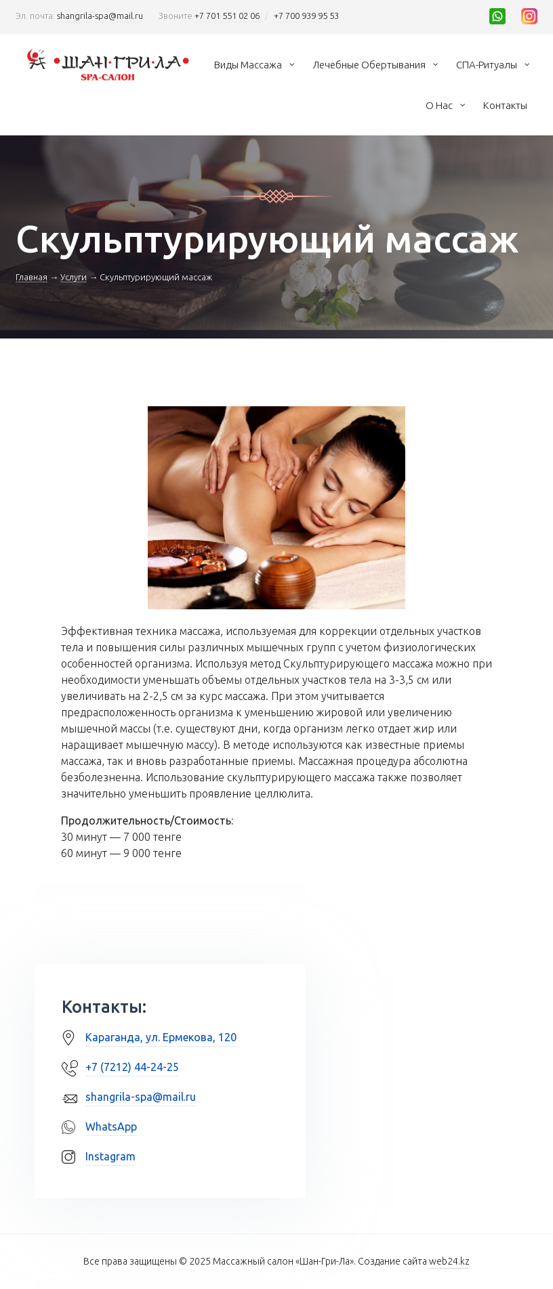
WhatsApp (111, 1126)
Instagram (110, 1156)
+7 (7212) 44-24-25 (132, 1067)
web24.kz (449, 1261)
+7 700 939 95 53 (306, 15)
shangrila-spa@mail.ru (100, 15)
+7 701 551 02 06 (227, 15)
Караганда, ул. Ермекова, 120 (161, 1037)
